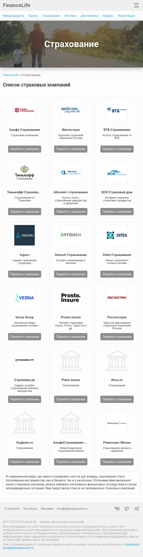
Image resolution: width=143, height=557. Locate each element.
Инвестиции (126, 15)
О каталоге (12, 508)
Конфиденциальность (72, 508)
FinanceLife (16, 5)
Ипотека (70, 15)
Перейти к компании (24, 149)
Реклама (47, 508)
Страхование (51, 15)
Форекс (108, 15)
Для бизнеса (89, 15)
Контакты (30, 508)
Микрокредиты (14, 15)
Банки (33, 15)
